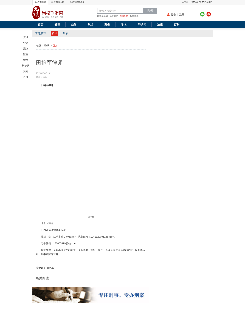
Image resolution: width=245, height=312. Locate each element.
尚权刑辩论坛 (57, 2)
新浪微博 (208, 14)
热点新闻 (113, 16)
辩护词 (25, 65)
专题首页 (40, 33)
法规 (25, 71)
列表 (65, 33)
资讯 (25, 37)
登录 (173, 14)
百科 (25, 77)
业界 (25, 42)
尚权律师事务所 (77, 2)
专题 (38, 45)
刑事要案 (134, 16)
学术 (25, 59)
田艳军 (50, 267)
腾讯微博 (202, 14)
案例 (25, 54)
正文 (55, 45)
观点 (25, 48)
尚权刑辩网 (40, 2)
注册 (181, 14)
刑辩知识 (124, 16)
